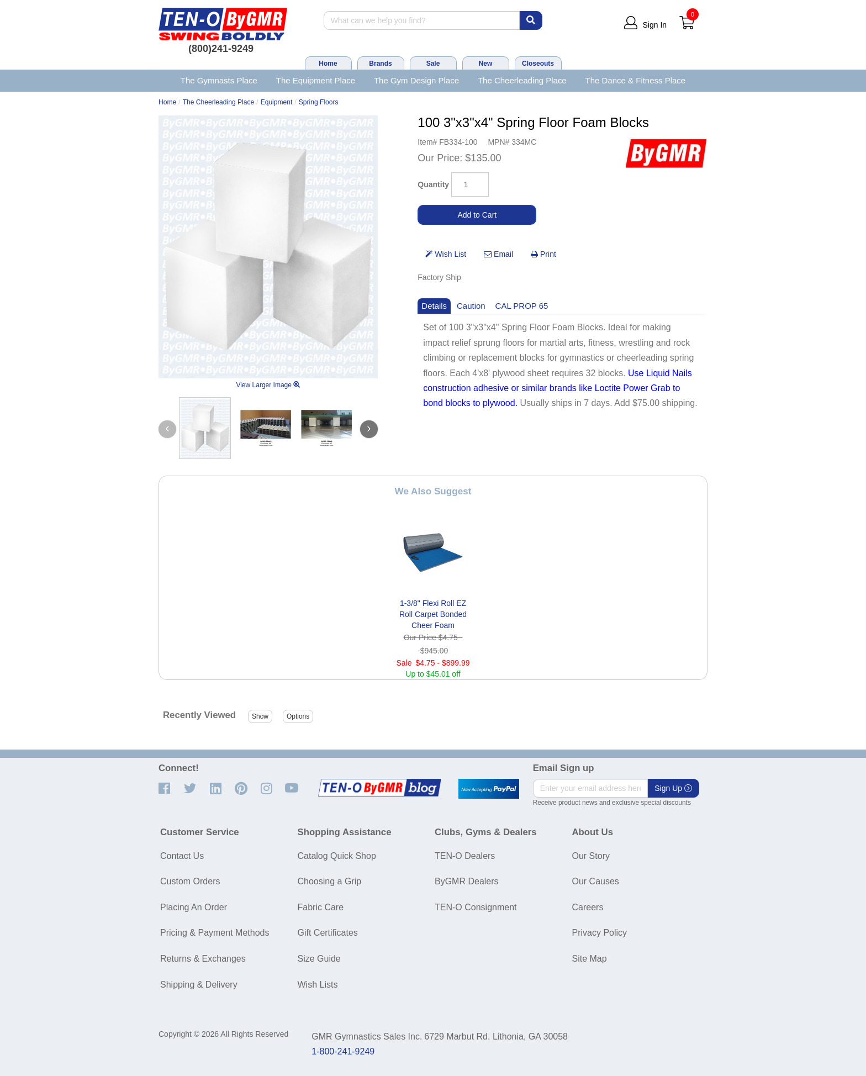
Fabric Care (321, 907)
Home (328, 63)
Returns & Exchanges (203, 958)
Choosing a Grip (330, 881)
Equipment (277, 102)
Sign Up (673, 788)
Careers (588, 907)
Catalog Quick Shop (337, 856)
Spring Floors (319, 102)
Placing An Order (193, 907)
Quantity (433, 184)
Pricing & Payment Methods (214, 932)
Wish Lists (318, 984)
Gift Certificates (328, 932)
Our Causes (595, 881)
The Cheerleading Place (522, 80)
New (486, 63)
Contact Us (182, 856)
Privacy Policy (599, 932)
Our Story (591, 856)
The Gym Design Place (416, 80)
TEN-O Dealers (465, 856)
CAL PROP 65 (521, 305)
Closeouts (538, 63)
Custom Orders (190, 881)
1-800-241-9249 (342, 1051)
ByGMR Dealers (467, 881)
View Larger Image (268, 385)
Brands (380, 63)
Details (434, 305)
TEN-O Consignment (476, 907)
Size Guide (319, 958)
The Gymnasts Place (219, 80)
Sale (433, 63)
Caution (471, 305)
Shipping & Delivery (198, 984)
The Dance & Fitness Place (635, 80)
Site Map (589, 958)
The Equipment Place (315, 80)
